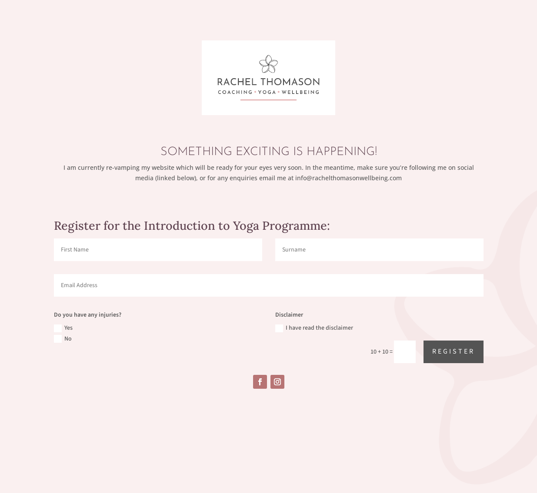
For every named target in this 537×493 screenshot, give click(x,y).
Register (453, 351)
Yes (63, 328)
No (63, 338)
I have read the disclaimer (314, 328)
